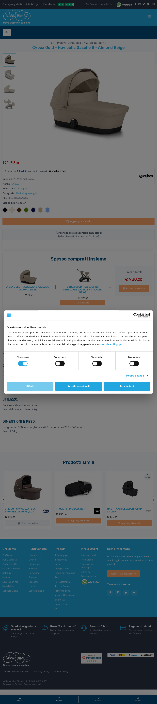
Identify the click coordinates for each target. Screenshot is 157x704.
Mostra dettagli (135, 375)
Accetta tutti (127, 386)
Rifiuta (30, 386)
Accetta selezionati (78, 386)
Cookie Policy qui (111, 344)
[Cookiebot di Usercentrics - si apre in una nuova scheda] (135, 315)
